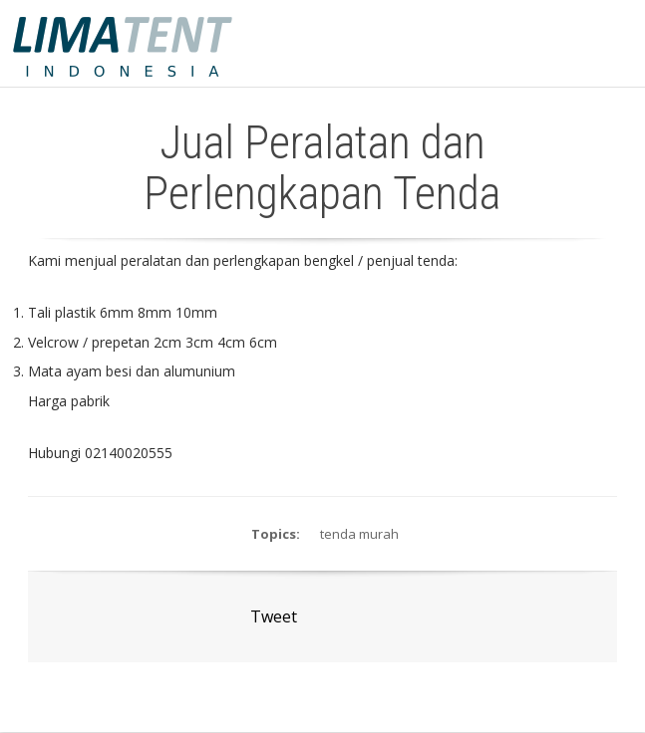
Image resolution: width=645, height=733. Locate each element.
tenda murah (359, 534)
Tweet (273, 616)
